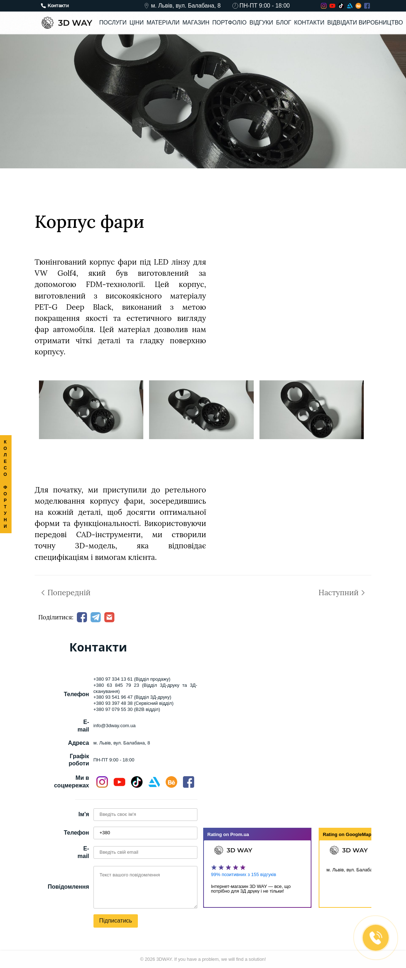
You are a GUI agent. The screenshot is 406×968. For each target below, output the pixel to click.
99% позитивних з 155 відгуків (243, 874)
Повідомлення (68, 887)
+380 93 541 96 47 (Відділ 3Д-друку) (132, 697)
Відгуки (261, 22)
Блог (283, 22)
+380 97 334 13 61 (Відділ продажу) (131, 679)
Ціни (137, 22)
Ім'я (83, 814)
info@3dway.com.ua (114, 725)
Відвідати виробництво (365, 22)
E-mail (83, 852)
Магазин (195, 22)
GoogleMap (358, 834)
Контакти (309, 22)
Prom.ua (239, 834)
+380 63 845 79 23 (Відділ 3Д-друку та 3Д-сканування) (145, 688)
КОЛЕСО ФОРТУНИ (5, 484)
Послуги (113, 22)
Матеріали (163, 22)
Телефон (76, 833)
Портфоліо (229, 22)
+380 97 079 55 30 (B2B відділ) (126, 709)
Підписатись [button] (115, 921)
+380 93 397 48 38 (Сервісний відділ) (133, 703)
